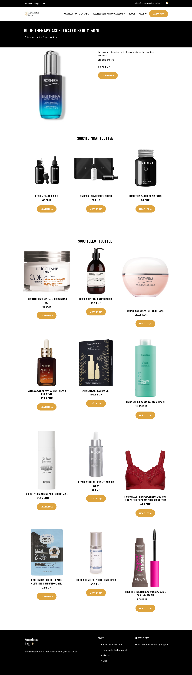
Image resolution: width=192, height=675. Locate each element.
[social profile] (44, 3)
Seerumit (102, 55)
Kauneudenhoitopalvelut (115, 650)
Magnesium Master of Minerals (145, 196)
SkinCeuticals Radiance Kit (96, 390)
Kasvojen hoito (34, 37)
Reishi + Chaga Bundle (46, 196)
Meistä (106, 655)
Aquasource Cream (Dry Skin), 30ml (145, 310)
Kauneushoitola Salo (76, 13)
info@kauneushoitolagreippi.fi (153, 644)
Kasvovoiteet (51, 37)
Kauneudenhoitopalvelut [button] (108, 13)
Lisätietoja (108, 75)
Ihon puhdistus (133, 52)
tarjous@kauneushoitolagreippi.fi (147, 3)
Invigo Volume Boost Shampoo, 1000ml (145, 402)
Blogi (132, 13)
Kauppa (143, 13)
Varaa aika (158, 13)
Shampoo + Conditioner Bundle (96, 196)
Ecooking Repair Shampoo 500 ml (96, 299)
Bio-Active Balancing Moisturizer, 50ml (47, 493)
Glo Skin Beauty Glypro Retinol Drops (96, 580)
